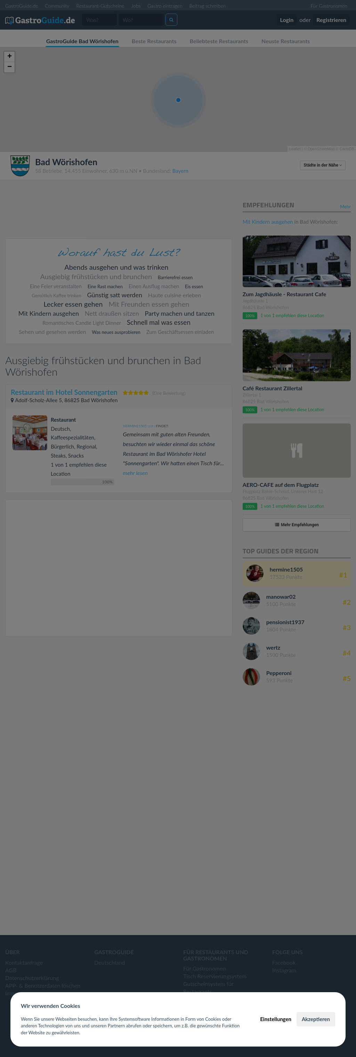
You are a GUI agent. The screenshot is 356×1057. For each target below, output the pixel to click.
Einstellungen (275, 1019)
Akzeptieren (316, 1019)
